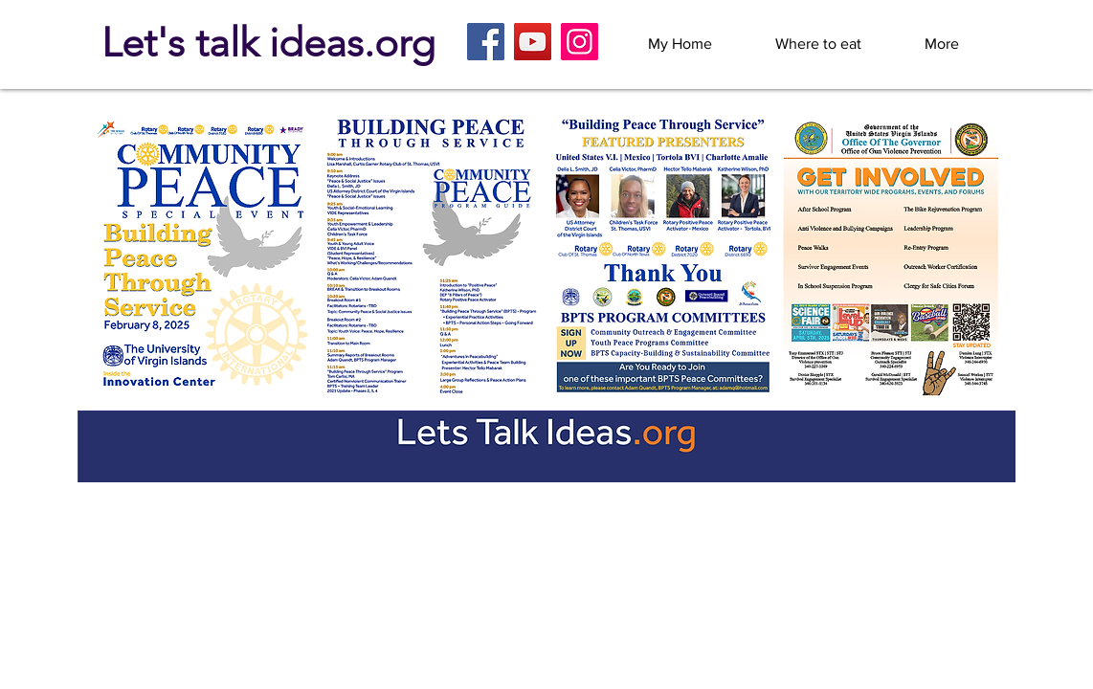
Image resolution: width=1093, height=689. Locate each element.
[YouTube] (532, 41)
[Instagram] (579, 41)
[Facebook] (485, 41)
